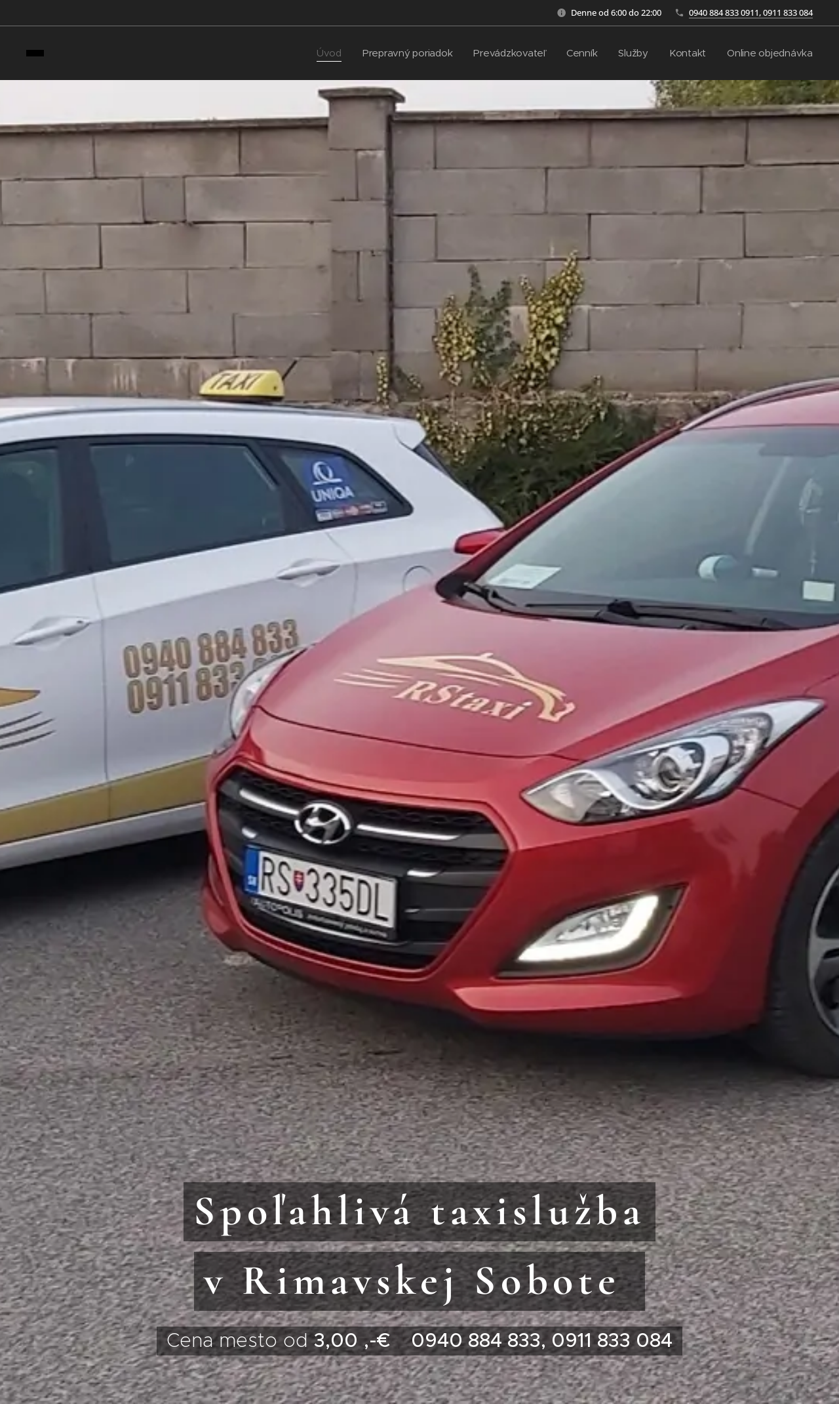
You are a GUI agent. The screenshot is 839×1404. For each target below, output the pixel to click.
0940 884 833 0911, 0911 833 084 (751, 12)
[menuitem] (321, 53)
